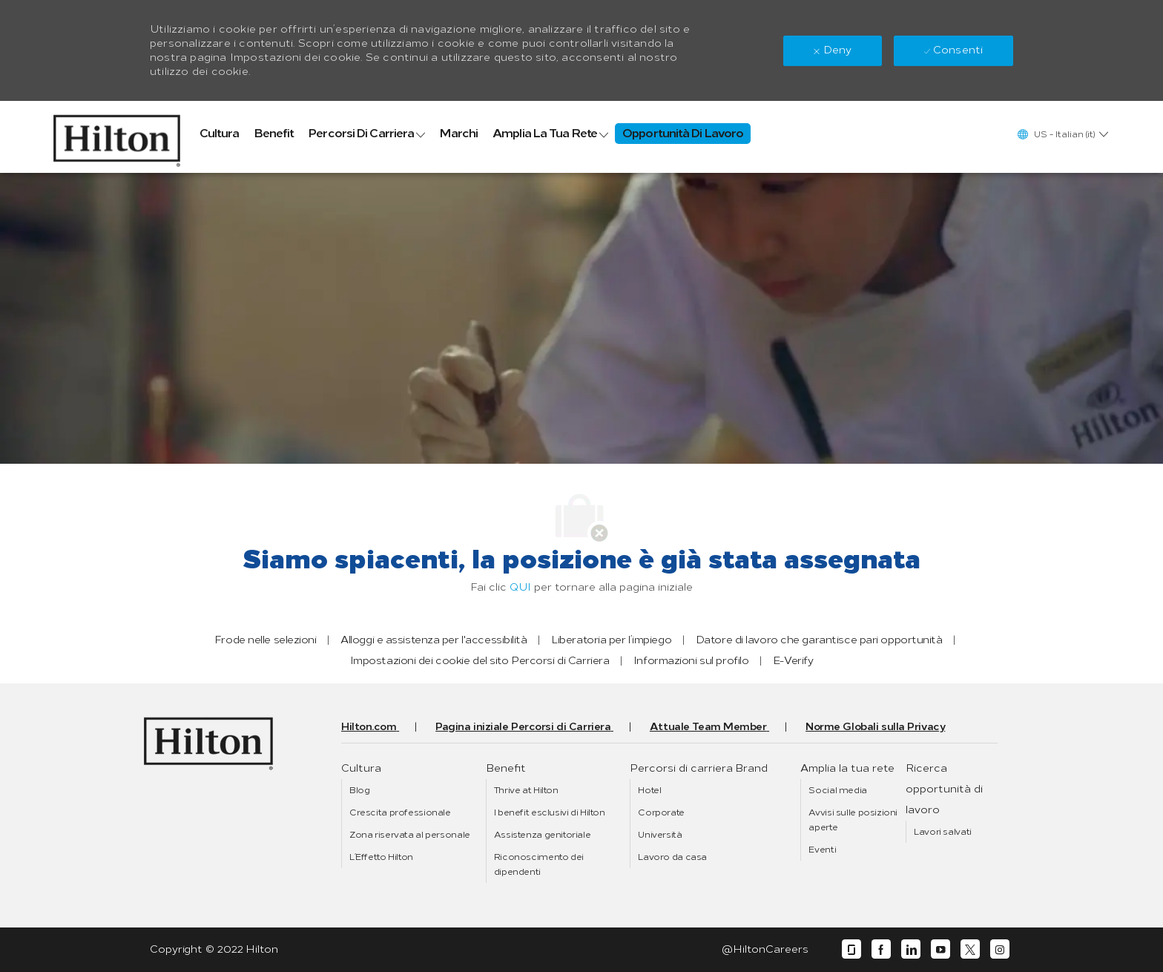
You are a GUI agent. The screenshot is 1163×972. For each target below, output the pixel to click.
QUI (520, 587)
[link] (116, 137)
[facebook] (881, 949)
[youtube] (940, 949)
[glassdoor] (851, 949)
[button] (1062, 134)
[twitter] (970, 949)
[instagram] (1000, 949)
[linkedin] (911, 949)
